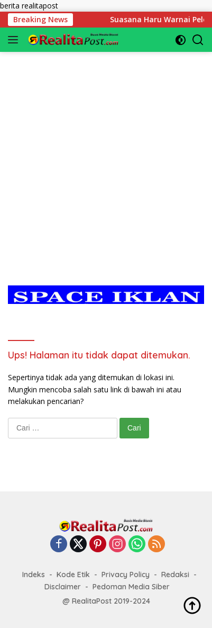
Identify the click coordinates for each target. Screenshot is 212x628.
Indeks (33, 574)
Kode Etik (73, 574)
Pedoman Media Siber (131, 586)
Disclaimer (62, 586)
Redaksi (175, 574)
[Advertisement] (106, 158)
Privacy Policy (126, 574)
